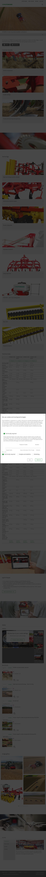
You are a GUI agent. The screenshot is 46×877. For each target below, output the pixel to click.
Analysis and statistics (25, 454)
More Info (4, 452)
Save (30, 459)
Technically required (10, 433)
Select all (39, 459)
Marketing (36, 454)
